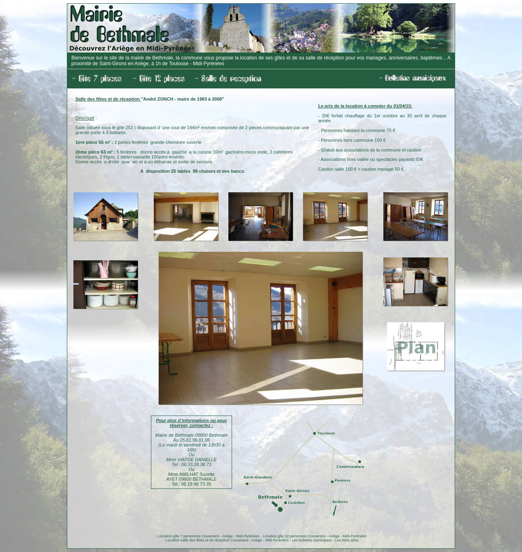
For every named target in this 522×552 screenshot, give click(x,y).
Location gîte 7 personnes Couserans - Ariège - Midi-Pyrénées (209, 536)
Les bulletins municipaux (312, 540)
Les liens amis (346, 540)
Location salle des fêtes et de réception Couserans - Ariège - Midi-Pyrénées (227, 540)
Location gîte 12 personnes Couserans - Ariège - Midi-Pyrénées (314, 536)
